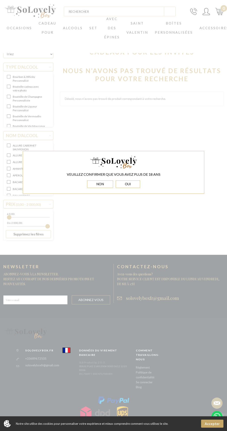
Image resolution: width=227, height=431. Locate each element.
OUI (128, 184)
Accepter (212, 424)
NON (100, 184)
